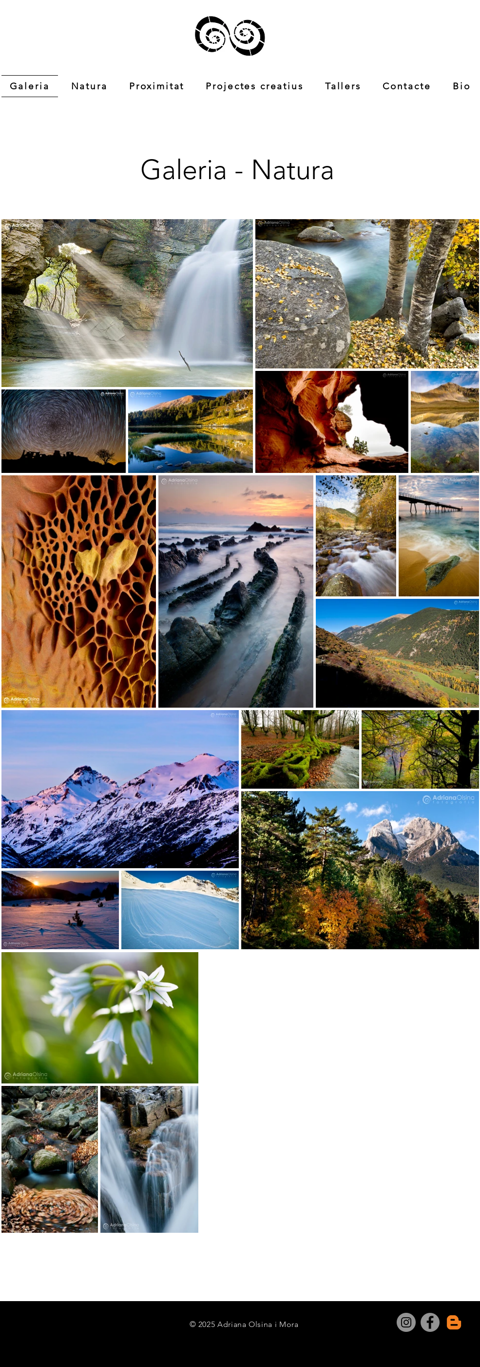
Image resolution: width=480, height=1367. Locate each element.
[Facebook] (430, 1322)
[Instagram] (406, 1322)
